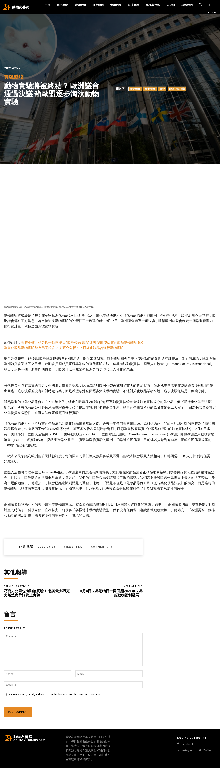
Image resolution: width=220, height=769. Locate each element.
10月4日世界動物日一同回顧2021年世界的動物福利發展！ (110, 593)
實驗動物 (14, 76)
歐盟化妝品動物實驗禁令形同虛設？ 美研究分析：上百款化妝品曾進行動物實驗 (64, 348)
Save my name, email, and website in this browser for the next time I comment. (56, 696)
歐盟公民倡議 (177, 89)
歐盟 (162, 89)
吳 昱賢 (28, 546)
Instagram (187, 751)
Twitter (207, 751)
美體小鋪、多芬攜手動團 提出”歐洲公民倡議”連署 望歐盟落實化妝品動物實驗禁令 (82, 342)
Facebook (188, 745)
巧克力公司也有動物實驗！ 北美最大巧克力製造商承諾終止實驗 (37, 593)
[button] (200, 5)
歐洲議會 (150, 89)
